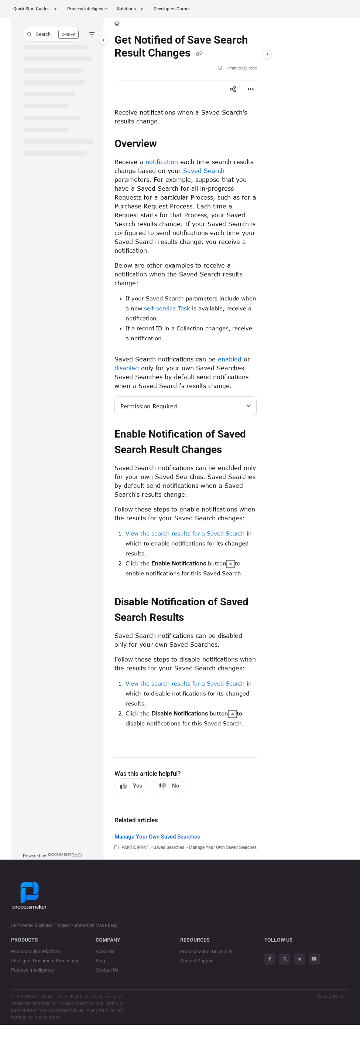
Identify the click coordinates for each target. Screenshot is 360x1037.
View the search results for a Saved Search (185, 533)
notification (161, 161)
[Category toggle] (103, 40)
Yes (131, 785)
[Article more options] (251, 90)
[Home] (117, 23)
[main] (185, 439)
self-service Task (167, 308)
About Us (105, 951)
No (169, 785)
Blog (100, 960)
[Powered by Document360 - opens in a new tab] (52, 855)
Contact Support (197, 960)
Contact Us (107, 970)
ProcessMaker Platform (36, 951)
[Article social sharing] (233, 90)
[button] (52, 34)
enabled (229, 359)
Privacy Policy (331, 996)
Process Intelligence (87, 8)
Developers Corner (172, 8)
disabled (126, 367)
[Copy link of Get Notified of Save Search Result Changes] (199, 53)
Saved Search (203, 170)
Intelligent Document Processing (45, 960)
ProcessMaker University (206, 951)
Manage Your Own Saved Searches (157, 836)
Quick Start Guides (31, 8)
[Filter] (92, 34)
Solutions (126, 8)
